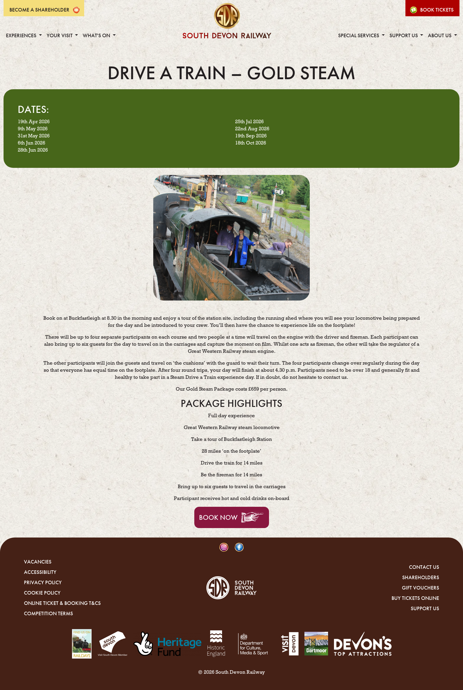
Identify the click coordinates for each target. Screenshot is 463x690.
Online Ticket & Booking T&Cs (62, 603)
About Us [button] (440, 35)
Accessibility (40, 572)
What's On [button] (97, 35)
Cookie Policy (42, 593)
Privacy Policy (43, 582)
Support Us (425, 608)
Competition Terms (48, 613)
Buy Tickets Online (415, 598)
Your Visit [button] (60, 35)
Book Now (218, 517)
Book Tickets (437, 10)
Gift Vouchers (420, 588)
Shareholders (420, 577)
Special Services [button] (359, 35)
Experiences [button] (22, 35)
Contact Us (424, 567)
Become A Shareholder (39, 10)
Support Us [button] (404, 35)
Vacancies (37, 562)
